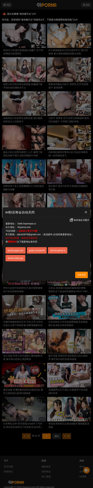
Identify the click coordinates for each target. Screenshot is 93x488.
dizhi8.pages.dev (15, 250)
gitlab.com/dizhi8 (37, 250)
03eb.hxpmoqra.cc (26, 223)
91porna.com (24, 227)
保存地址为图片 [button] (79, 220)
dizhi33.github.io (57, 250)
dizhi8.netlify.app (15, 258)
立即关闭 (81, 275)
